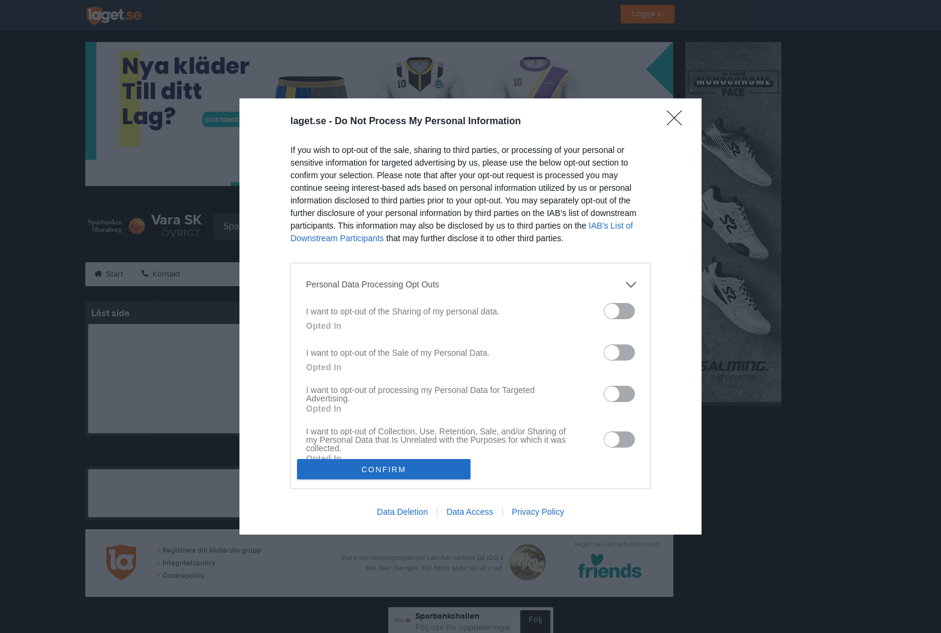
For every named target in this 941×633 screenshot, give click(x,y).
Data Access (469, 512)
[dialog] (470, 316)
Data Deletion (402, 512)
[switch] (619, 311)
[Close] (678, 121)
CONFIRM (383, 469)
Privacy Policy (538, 512)
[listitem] (470, 284)
